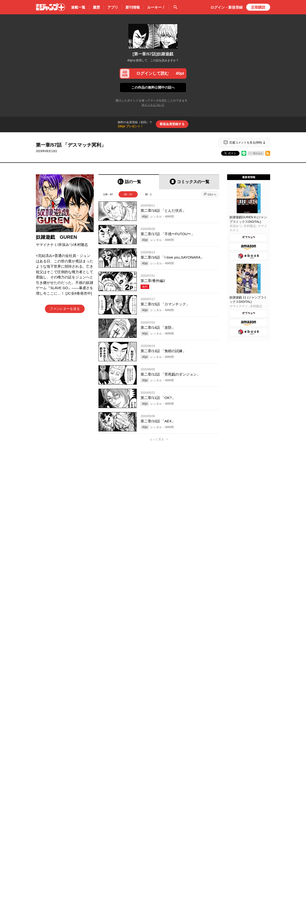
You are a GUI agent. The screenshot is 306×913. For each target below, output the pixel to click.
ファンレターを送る (65, 309)
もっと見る (157, 439)
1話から (212, 194)
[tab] (128, 181)
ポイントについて (153, 104)
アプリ (112, 7)
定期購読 (258, 7)
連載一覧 (78, 7)
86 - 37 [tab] (128, 194)
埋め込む (258, 153)
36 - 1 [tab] (148, 194)
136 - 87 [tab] (108, 194)
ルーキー (156, 7)
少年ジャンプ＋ (50, 7)
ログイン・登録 (226, 7)
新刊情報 (133, 7)
